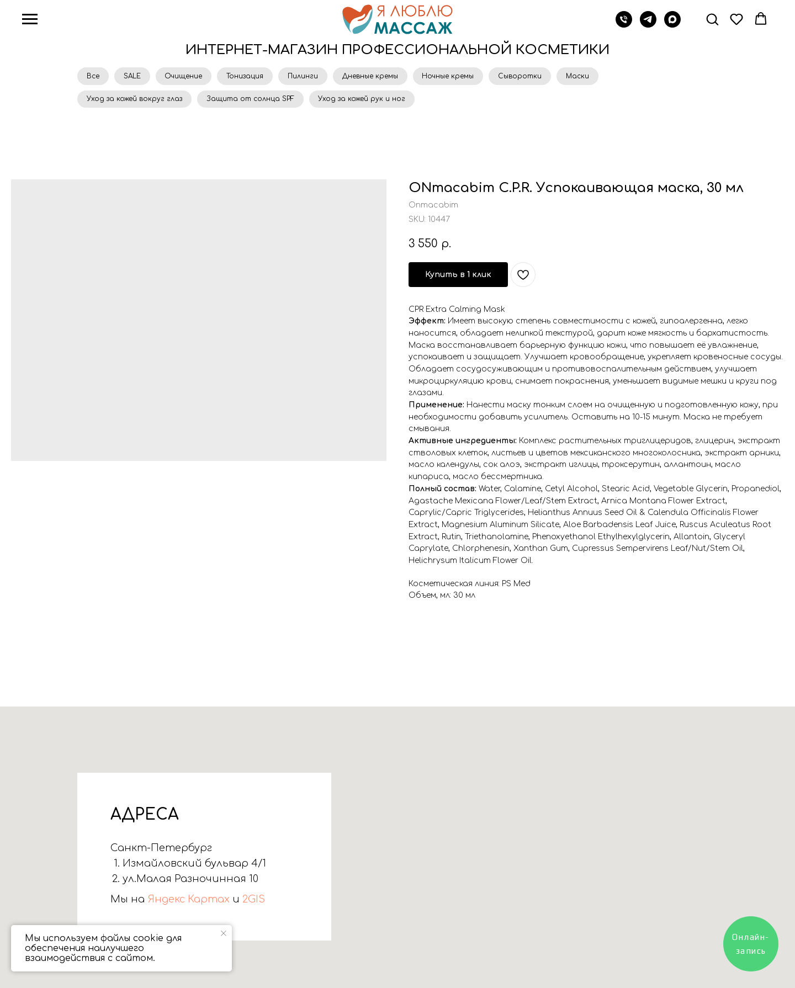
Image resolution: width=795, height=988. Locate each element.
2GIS (252, 902)
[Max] (672, 24)
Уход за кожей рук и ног (367, 101)
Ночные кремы (463, 77)
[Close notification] (223, 933)
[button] (712, 18)
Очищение (189, 77)
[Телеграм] (648, 24)
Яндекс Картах (187, 902)
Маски (597, 77)
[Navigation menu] (30, 19)
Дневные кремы (383, 77)
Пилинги (313, 77)
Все (94, 77)
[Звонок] (624, 24)
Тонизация (253, 77)
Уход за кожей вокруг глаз (135, 101)
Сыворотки (537, 77)
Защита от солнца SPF (254, 101)
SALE (135, 77)
